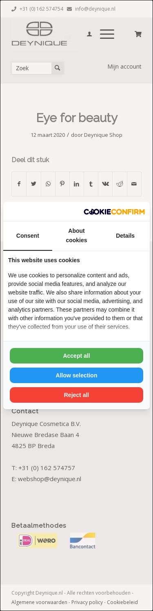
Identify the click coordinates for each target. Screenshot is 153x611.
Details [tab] (125, 235)
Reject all (76, 395)
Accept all (76, 355)
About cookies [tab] (76, 235)
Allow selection (77, 375)
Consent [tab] (27, 235)
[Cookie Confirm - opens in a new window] (114, 211)
